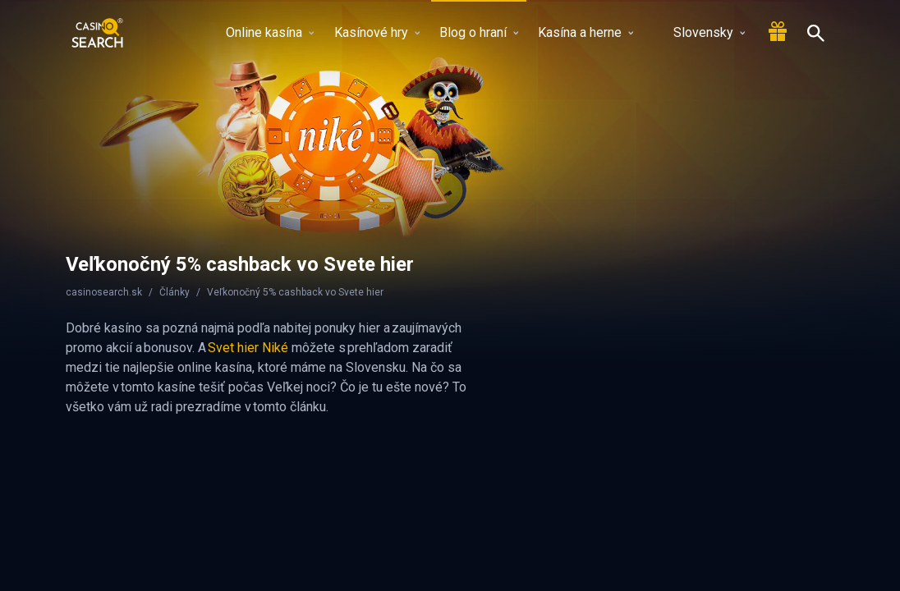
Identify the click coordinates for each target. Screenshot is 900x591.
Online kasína (270, 32)
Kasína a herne (585, 32)
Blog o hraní (478, 32)
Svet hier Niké (248, 347)
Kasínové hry (377, 32)
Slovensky (699, 32)
